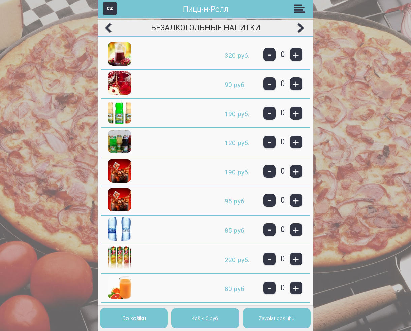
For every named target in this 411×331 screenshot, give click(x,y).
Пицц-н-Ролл (205, 9)
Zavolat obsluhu (276, 318)
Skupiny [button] (301, 8)
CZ (110, 8)
